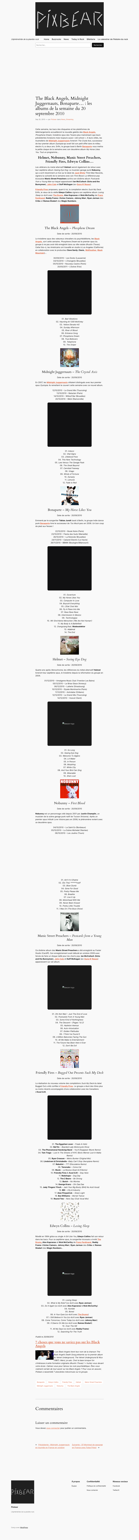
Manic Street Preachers (93, 1382)
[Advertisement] (69, 67)
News (63, 119)
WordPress (24, 1527)
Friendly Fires (67, 1382)
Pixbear (54, 119)
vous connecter (53, 1428)
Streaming (69, 119)
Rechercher (98, 45)
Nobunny (60, 1386)
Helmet (78, 1382)
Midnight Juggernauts (45, 1386)
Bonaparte (40, 1382)
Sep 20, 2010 (40, 119)
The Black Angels (73, 1386)
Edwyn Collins (53, 1382)
